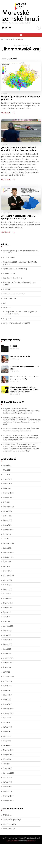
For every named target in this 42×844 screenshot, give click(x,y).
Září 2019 (6, 722)
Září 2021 (6, 617)
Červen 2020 (7, 681)
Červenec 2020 (8, 676)
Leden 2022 (7, 598)
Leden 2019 (7, 745)
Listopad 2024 (8, 497)
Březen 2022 (7, 589)
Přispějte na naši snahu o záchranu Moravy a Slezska (19, 283)
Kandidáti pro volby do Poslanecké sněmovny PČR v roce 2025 (21, 252)
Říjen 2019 (7, 718)
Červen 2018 (7, 777)
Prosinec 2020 (8, 658)
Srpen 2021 (7, 621)
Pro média (7, 289)
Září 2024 (6, 502)
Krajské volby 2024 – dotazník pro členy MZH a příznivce (20, 263)
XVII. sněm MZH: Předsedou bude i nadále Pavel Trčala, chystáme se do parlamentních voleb (21, 422)
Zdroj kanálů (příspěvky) (12, 820)
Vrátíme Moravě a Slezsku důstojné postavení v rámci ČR (24, 378)
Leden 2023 (7, 548)
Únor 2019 (7, 741)
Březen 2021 (7, 644)
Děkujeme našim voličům (20, 356)
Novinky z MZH (7, 213)
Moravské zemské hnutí (20, 15)
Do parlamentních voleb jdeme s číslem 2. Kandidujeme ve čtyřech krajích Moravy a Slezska (24, 389)
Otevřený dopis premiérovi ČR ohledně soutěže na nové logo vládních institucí (21, 430)
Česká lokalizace (9, 829)
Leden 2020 (7, 704)
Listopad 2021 (8, 608)
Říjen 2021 (7, 612)
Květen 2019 (7, 727)
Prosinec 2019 (8, 709)
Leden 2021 (7, 653)
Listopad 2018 (8, 755)
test (4, 303)
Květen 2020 (7, 686)
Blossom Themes (12, 841)
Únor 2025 (7, 488)
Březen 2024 (7, 520)
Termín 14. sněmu (9, 298)
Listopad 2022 (8, 557)
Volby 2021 (7, 308)
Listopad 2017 (8, 800)
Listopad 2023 (8, 530)
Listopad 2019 (8, 713)
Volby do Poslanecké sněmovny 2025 (16, 323)
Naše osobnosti (9, 273)
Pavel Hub (7, 429)
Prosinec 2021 (8, 603)
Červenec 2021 (8, 626)
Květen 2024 (7, 511)
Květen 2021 (7, 635)
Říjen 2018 (7, 759)
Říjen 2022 (7, 562)
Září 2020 (6, 672)
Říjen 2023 (7, 534)
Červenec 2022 (8, 575)
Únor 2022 (7, 594)
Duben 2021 (7, 640)
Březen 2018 (7, 791)
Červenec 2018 (8, 773)
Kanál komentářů (9, 824)
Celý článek (5, 113)
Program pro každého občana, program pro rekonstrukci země (21, 313)
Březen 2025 (7, 484)
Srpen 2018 (7, 768)
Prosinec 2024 (8, 493)
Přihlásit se (7, 815)
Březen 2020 (7, 695)
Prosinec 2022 (8, 553)
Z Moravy (5, 94)
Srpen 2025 (7, 479)
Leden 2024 (7, 525)
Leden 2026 (7, 465)
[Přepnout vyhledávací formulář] (39, 28)
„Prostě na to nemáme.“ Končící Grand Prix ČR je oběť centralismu (19, 149)
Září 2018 (6, 764)
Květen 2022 (7, 585)
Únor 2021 (7, 649)
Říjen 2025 (7, 470)
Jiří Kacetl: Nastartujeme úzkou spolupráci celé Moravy (18, 217)
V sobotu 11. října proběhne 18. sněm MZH (24, 368)
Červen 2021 (7, 631)
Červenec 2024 (8, 507)
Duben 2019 (7, 732)
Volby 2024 (7, 318)
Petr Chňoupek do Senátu (12, 278)
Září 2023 (6, 539)
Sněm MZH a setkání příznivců (14, 294)
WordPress (31, 841)
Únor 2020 (7, 699)
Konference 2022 (9, 257)
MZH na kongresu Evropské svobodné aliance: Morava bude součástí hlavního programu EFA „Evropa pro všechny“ (21, 437)
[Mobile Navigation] (21, 35)
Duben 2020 (7, 690)
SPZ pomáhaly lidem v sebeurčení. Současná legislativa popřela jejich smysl (21, 412)
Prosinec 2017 (8, 796)
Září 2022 (6, 566)
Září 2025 (6, 474)
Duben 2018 (7, 787)
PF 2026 (13, 346)
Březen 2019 (7, 736)
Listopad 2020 (8, 663)
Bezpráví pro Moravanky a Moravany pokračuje (20, 98)
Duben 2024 (7, 516)
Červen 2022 (7, 580)
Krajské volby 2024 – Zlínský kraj (15, 269)
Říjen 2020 (7, 667)
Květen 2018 (7, 782)
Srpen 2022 (7, 571)
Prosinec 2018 (8, 750)
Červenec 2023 (8, 543)
